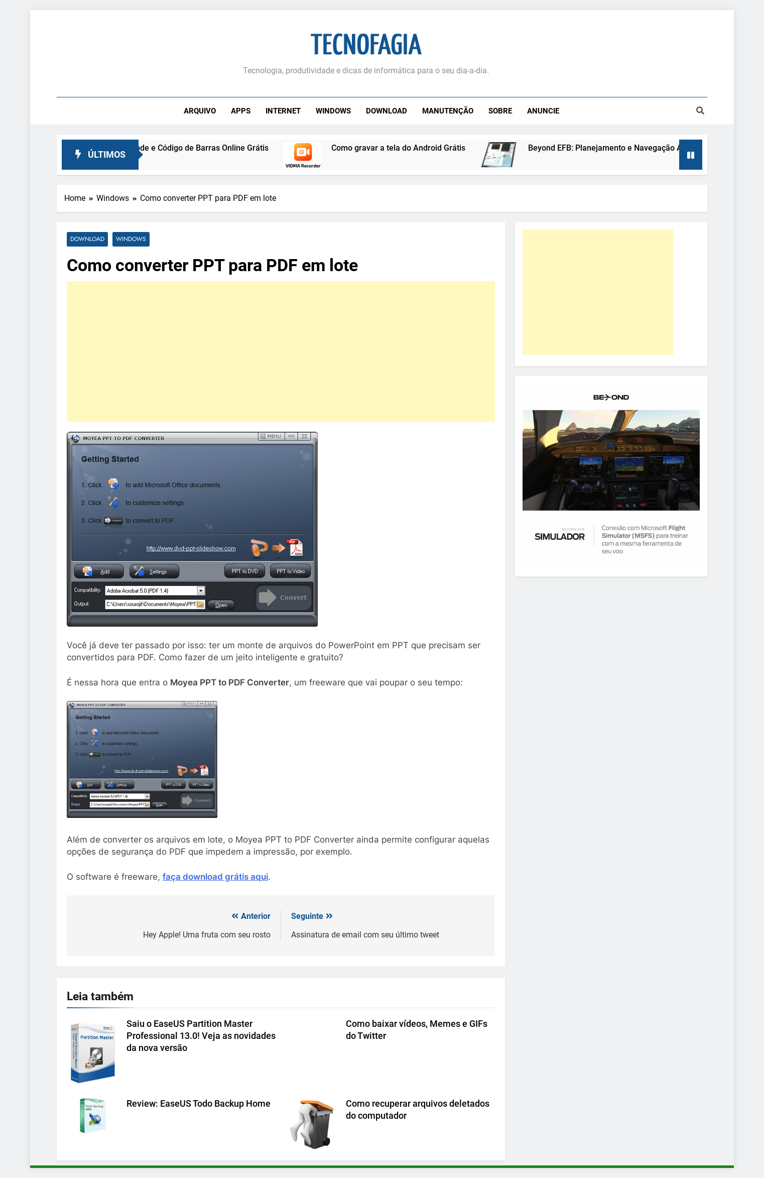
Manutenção (447, 110)
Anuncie (543, 110)
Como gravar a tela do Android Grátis (415, 148)
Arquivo (200, 110)
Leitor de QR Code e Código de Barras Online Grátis (193, 148)
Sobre (500, 110)
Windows (333, 110)
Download (386, 110)
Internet (283, 110)
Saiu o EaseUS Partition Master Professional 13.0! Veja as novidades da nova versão (201, 1036)
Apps (240, 110)
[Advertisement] (281, 351)
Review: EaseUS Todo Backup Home (198, 1104)
